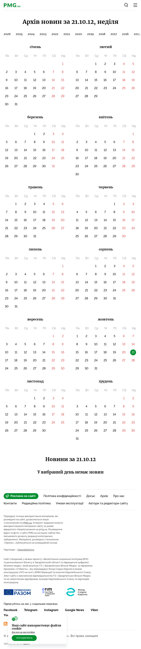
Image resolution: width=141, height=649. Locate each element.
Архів (104, 496)
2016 (125, 34)
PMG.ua (27, 522)
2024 (31, 34)
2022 (55, 34)
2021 (67, 34)
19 (34, 88)
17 (16, 88)
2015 (137, 34)
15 (62, 80)
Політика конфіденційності (62, 496)
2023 (43, 34)
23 (6, 96)
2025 (19, 34)
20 (44, 88)
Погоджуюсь (24, 638)
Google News (74, 610)
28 (53, 96)
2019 (90, 34)
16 (6, 88)
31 (16, 104)
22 (62, 88)
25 (25, 96)
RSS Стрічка (15, 624)
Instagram (51, 610)
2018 (102, 34)
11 (25, 80)
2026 (7, 34)
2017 (114, 34)
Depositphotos (26, 549)
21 (53, 88)
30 (6, 104)
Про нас (118, 496)
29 (62, 96)
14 (53, 80)
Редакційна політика (36, 503)
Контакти (10, 503)
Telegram (30, 610)
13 (43, 80)
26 (34, 96)
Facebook (10, 610)
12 (34, 80)
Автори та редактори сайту (108, 503)
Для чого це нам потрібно (23, 632)
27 (44, 96)
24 (16, 96)
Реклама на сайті (20, 496)
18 (25, 88)
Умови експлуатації (69, 503)
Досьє (90, 496)
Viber (94, 610)
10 (16, 80)
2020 (78, 34)
